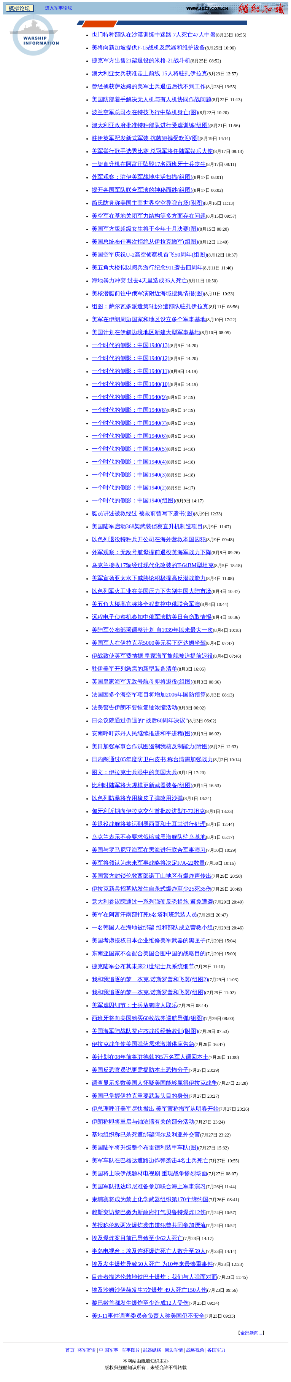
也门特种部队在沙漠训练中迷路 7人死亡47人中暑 (154, 35)
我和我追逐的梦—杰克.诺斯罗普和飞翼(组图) (148, 992)
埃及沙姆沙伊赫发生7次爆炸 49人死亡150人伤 (149, 1290)
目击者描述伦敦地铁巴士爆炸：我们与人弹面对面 (154, 1277)
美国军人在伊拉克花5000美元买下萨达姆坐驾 (149, 643)
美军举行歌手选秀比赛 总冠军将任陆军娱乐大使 (152, 151)
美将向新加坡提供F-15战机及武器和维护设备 (148, 48)
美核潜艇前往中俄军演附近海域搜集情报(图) (148, 293)
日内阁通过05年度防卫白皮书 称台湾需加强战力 (152, 759)
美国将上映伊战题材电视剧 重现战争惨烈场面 (149, 1173)
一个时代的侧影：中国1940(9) (129, 397)
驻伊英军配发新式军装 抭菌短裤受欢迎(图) (146, 138)
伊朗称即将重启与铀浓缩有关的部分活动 (143, 1122)
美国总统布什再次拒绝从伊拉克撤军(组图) (145, 242)
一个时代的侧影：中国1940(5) (129, 449)
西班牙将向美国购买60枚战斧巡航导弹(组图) (148, 1018)
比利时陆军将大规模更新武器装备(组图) (142, 785)
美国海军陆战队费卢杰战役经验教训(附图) (145, 1031)
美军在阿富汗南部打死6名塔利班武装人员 (144, 915)
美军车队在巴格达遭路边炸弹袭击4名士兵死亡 (150, 1160)
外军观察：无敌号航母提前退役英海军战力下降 (151, 552)
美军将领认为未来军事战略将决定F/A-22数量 (148, 863)
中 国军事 (108, 1350)
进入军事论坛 (58, 8)
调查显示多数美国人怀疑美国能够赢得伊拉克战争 (154, 1083)
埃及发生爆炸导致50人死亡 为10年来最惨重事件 (152, 1264)
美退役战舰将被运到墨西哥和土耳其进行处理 (149, 824)
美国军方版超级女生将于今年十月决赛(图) (145, 229)
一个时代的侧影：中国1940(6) (129, 436)
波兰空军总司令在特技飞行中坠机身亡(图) (145, 112)
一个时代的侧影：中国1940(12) (131, 358)
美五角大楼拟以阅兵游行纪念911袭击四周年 (147, 268)
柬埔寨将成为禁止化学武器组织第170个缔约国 (150, 1199)
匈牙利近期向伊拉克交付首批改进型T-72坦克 (148, 811)
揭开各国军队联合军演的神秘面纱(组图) (142, 190)
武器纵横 (152, 1350)
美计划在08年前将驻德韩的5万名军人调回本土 (150, 1057)
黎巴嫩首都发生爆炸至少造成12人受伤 (140, 1303)
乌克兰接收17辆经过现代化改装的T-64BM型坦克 (153, 565)
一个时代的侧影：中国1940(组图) (133, 500)
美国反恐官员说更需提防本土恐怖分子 (140, 1070)
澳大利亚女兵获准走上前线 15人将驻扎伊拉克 (149, 73)
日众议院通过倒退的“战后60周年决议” (140, 720)
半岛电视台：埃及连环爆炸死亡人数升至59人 (149, 1251)
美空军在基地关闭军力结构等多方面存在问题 (149, 216)
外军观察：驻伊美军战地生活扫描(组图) (142, 177)
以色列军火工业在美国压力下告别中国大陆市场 (151, 591)
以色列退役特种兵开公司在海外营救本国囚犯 (149, 539)
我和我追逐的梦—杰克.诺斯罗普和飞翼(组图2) (150, 979)
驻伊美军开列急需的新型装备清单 (134, 669)
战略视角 (195, 1350)
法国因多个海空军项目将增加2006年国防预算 (149, 695)
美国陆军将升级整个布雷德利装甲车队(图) (145, 1147)
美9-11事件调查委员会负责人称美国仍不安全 (148, 1316)
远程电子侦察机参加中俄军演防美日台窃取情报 (151, 617)
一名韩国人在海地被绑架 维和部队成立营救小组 (152, 928)
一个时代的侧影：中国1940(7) (129, 423)
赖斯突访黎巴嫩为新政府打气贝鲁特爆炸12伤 (149, 1212)
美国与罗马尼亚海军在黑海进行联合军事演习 (149, 850)
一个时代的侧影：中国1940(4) (129, 462)
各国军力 (216, 1350)
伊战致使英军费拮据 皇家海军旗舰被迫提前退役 (152, 656)
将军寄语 (87, 1350)
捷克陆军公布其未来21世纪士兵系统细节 (143, 966)
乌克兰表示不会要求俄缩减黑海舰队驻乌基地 (149, 837)
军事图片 (131, 1350)
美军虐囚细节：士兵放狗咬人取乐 (134, 1005)
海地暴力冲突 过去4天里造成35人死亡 (139, 280)
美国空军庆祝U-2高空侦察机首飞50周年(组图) (149, 255)
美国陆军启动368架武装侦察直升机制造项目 (147, 526)
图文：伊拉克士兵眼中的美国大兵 (134, 772)
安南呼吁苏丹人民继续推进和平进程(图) (142, 733)
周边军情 (174, 1350)
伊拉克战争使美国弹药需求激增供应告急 (143, 1044)
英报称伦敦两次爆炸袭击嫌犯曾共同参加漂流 (149, 1225)
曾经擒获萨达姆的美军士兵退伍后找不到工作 (149, 86)
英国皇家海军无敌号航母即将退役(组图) (142, 682)
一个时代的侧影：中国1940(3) (129, 475)
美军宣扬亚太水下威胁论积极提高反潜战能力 (149, 578)
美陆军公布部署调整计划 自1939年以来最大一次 (152, 630)
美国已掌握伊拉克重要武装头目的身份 (140, 1096)
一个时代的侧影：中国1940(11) (130, 371)
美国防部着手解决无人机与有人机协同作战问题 (151, 99)
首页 (70, 1350)
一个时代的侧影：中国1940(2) (129, 488)
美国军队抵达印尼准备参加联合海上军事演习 (149, 1186)
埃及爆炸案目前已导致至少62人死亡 (137, 1238)
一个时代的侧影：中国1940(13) (131, 345)
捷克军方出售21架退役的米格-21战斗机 (141, 60)
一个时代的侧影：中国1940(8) (129, 410)
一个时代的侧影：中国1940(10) (131, 384)
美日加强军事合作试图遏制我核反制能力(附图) (151, 746)
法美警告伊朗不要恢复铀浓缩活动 (134, 708)
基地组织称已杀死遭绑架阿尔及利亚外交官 (146, 1135)
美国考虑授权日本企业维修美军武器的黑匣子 (149, 940)
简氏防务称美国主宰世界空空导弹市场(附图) (148, 203)
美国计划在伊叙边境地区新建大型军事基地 (146, 332)
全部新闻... (251, 1333)
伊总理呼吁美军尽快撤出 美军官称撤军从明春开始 (155, 1109)
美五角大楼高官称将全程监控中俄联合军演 (146, 604)
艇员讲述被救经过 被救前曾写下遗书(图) (143, 513)
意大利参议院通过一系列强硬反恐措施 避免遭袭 (152, 902)
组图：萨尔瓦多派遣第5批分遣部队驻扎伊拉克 (150, 306)
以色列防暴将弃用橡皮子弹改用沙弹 (137, 798)
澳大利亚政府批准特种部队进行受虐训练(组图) (151, 125)
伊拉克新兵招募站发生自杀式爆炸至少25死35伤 (151, 889)
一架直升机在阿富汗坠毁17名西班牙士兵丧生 (149, 164)
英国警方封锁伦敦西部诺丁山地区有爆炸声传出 (151, 876)
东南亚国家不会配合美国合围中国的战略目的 (149, 953)
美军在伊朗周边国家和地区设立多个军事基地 (149, 319)
